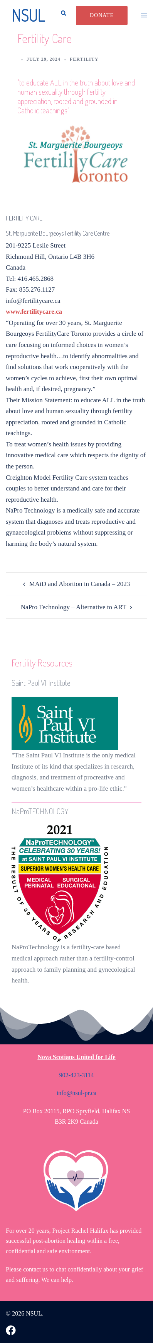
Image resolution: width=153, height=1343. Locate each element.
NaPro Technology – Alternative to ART (73, 607)
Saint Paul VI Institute (41, 683)
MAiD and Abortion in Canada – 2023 (79, 584)
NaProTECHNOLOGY (40, 811)
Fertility (84, 59)
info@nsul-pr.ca (76, 1093)
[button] (61, 15)
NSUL (28, 15)
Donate (102, 15)
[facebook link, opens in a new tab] (11, 1329)
